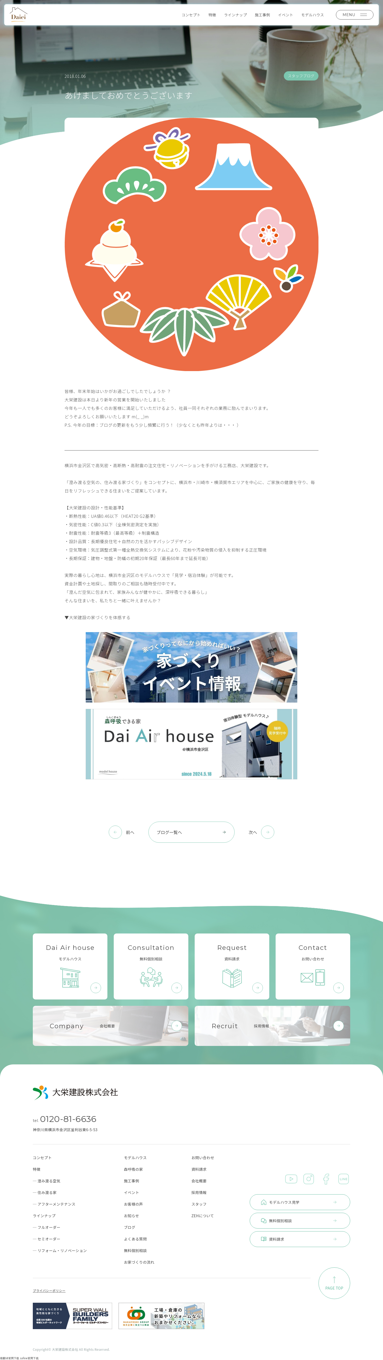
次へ (253, 832)
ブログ (129, 1227)
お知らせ (131, 1215)
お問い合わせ (203, 1157)
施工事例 (262, 15)
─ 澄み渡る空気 (46, 1180)
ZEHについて (203, 1215)
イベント (285, 15)
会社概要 (199, 1180)
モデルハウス (312, 15)
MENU (355, 14)
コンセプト (190, 15)
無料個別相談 (135, 1250)
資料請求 (199, 1169)
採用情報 (199, 1192)
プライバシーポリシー (49, 1290)
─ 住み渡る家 (45, 1192)
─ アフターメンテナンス (54, 1204)
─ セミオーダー (46, 1238)
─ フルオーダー (46, 1227)
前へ (130, 832)
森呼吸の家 (133, 1169)
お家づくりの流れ (139, 1262)
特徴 (212, 15)
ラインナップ (235, 15)
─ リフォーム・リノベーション (60, 1250)
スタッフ (199, 1204)
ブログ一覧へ (191, 832)
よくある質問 (135, 1238)
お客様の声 (133, 1204)
